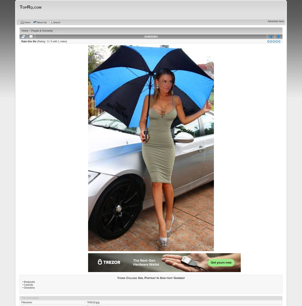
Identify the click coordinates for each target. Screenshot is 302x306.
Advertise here (276, 21)
